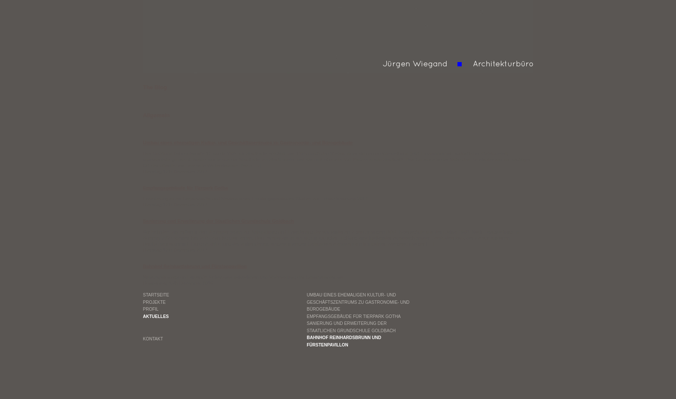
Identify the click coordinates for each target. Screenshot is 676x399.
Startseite (156, 295)
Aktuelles (156, 316)
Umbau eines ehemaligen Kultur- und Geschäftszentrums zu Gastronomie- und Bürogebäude (358, 302)
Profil (151, 309)
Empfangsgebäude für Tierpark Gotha (354, 316)
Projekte (154, 302)
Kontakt (153, 339)
